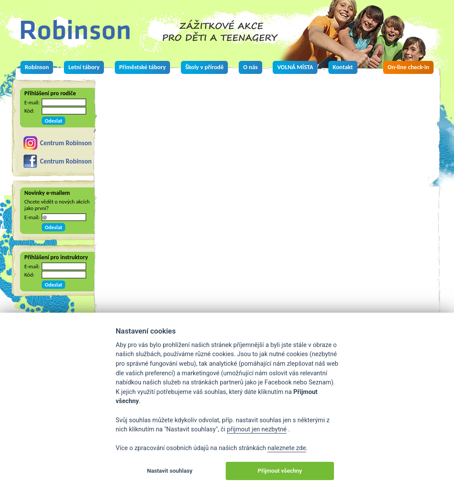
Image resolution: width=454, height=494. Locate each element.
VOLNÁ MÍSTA (295, 67)
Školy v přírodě (204, 67)
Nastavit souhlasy (170, 470)
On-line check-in (408, 67)
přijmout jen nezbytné (257, 429)
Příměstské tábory (142, 67)
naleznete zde (286, 448)
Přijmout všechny (280, 470)
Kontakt (343, 67)
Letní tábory (84, 67)
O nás (250, 67)
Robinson (37, 67)
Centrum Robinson (66, 143)
